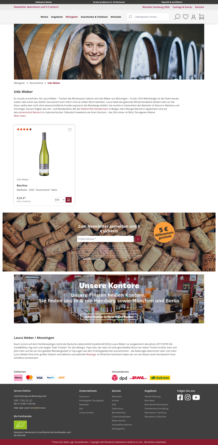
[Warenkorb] (201, 17)
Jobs (81, 408)
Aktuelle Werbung (152, 396)
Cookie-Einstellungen (121, 416)
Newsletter (84, 404)
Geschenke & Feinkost (94, 16)
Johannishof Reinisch (30, 112)
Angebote (57, 16)
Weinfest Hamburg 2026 (156, 7)
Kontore (199, 7)
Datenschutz (117, 408)
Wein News (150, 400)
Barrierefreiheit (118, 412)
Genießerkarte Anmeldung (156, 408)
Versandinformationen (122, 424)
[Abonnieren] (138, 239)
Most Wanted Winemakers (156, 404)
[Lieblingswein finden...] (151, 16)
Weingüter (72, 16)
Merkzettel (116, 396)
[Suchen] (130, 16)
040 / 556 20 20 (23, 400)
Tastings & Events (182, 7)
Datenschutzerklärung (92, 259)
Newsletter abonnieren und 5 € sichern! (36, 6)
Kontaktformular (37, 407)
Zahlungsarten (118, 428)
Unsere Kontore (86, 412)
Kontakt (115, 400)
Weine (44, 16)
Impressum (84, 396)
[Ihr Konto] (193, 17)
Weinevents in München (155, 416)
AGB (114, 404)
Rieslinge (91, 354)
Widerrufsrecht (118, 420)
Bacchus (22, 185)
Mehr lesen (20, 115)
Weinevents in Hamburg (155, 412)
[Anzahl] (60, 200)
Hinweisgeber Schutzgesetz (91, 400)
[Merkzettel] (185, 17)
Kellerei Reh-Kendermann (94, 108)
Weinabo (116, 16)
